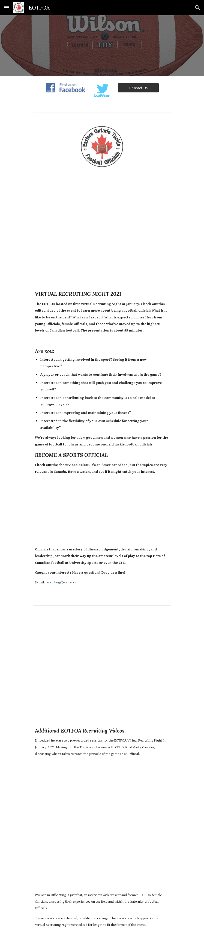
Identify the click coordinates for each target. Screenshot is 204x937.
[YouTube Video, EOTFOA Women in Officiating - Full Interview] (102, 829)
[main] (102, 388)
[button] (6, 7)
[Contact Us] (138, 88)
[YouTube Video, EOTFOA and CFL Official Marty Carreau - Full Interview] (102, 665)
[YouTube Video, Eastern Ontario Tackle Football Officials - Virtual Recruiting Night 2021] (102, 227)
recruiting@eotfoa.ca (61, 582)
